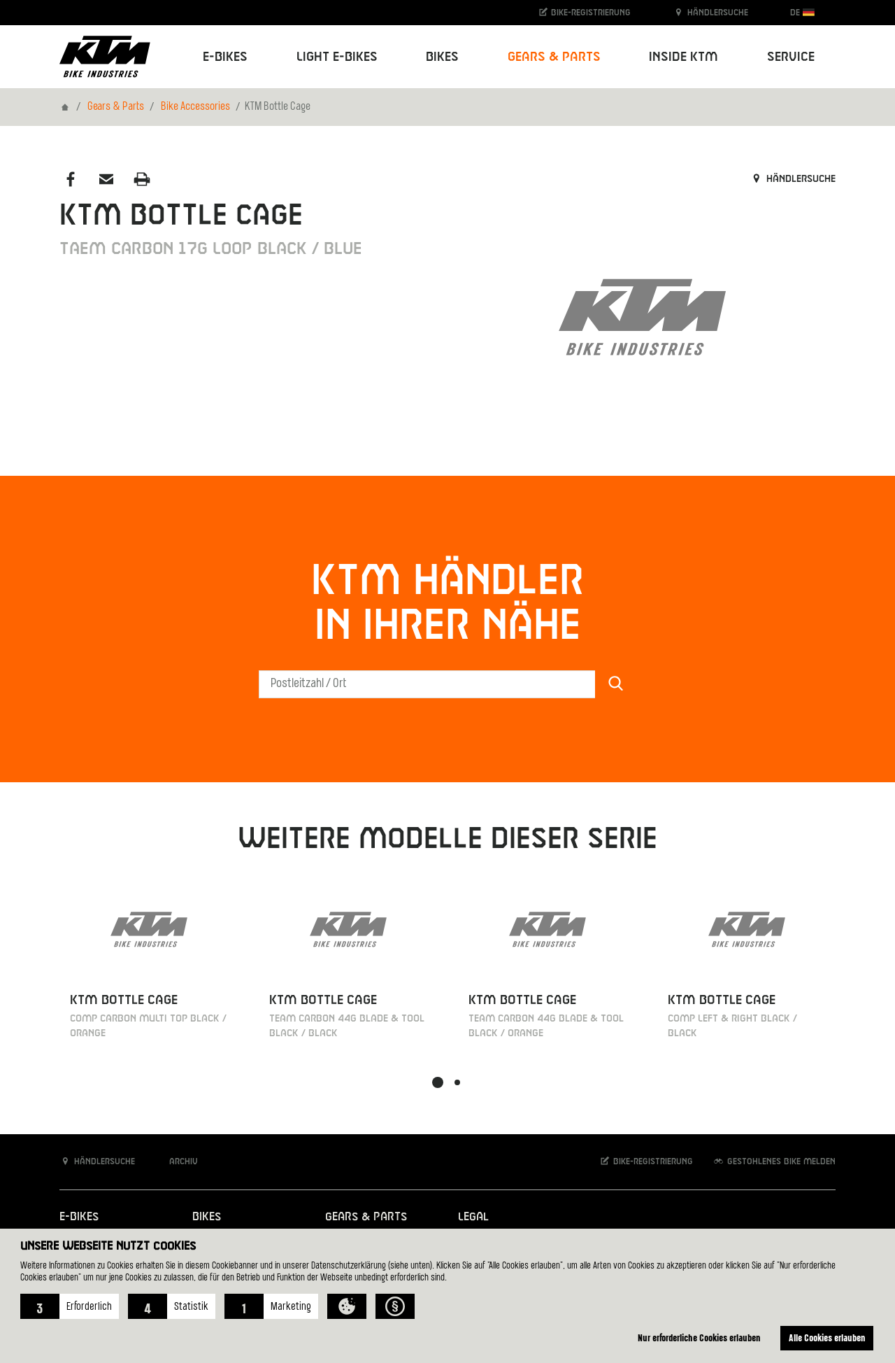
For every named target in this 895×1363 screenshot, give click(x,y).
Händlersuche (710, 12)
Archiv (176, 1161)
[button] (69, 1306)
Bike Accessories (195, 107)
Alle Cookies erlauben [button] (827, 1337)
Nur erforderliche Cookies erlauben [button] (699, 1337)
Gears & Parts (115, 107)
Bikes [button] (442, 57)
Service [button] (791, 57)
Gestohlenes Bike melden (774, 1161)
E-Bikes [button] (225, 57)
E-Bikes (79, 1217)
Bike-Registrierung (584, 12)
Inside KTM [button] (683, 57)
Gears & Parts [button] (554, 57)
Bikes (206, 1217)
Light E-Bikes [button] (337, 57)
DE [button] (802, 12)
